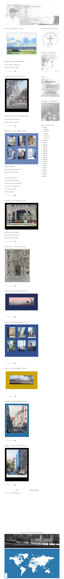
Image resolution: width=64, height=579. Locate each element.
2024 (44, 142)
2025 (44, 140)
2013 (44, 165)
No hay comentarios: (9, 71)
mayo (45, 129)
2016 (44, 159)
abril (45, 133)
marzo (46, 135)
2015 (44, 161)
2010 (44, 172)
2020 (44, 151)
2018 (44, 155)
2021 (44, 149)
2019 (44, 153)
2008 (44, 176)
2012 (44, 167)
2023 (44, 144)
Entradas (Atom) (16, 493)
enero (45, 138)
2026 (44, 127)
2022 (44, 146)
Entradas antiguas (34, 490)
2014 (44, 163)
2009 (44, 174)
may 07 (46, 131)
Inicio (17, 490)
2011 (44, 170)
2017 (44, 157)
